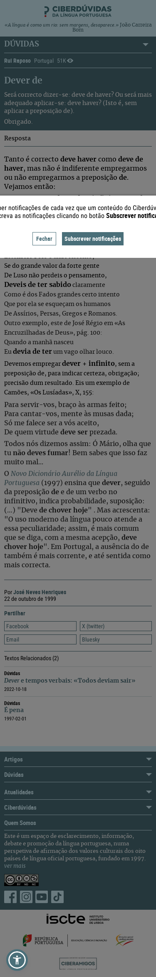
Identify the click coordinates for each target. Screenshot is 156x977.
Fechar (44, 238)
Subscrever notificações (92, 238)
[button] (17, 960)
